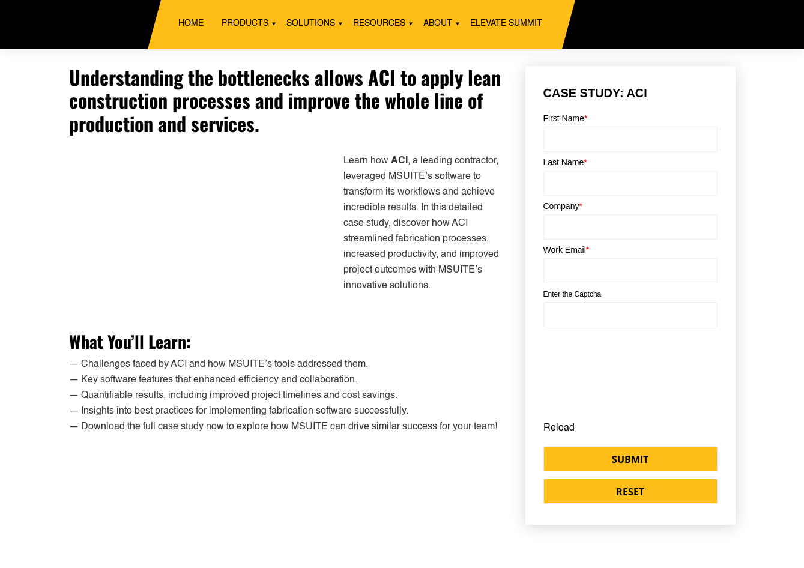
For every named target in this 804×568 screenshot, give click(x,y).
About (437, 23)
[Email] (630, 270)
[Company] (630, 227)
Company (562, 206)
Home (191, 23)
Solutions (310, 23)
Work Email (566, 250)
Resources (379, 23)
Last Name (565, 162)
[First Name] (630, 139)
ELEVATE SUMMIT (506, 23)
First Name (565, 118)
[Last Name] (630, 183)
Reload (559, 428)
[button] (630, 458)
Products (245, 23)
